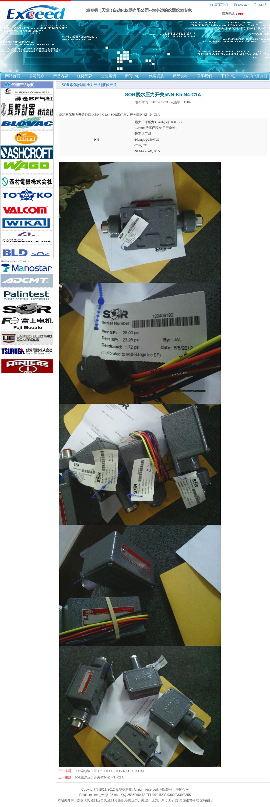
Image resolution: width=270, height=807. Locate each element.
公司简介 (36, 76)
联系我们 (204, 76)
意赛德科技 (124, 789)
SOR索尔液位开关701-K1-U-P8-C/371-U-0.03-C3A (109, 771)
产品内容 (60, 76)
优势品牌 (84, 76)
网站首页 (12, 76)
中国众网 (182, 789)
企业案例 (108, 76)
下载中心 (228, 76)
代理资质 (156, 76)
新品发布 (180, 76)
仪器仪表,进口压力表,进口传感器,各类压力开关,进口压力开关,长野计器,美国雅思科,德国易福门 (144, 800)
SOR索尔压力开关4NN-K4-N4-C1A (99, 777)
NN (96, 139)
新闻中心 (132, 76)
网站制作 (166, 789)
